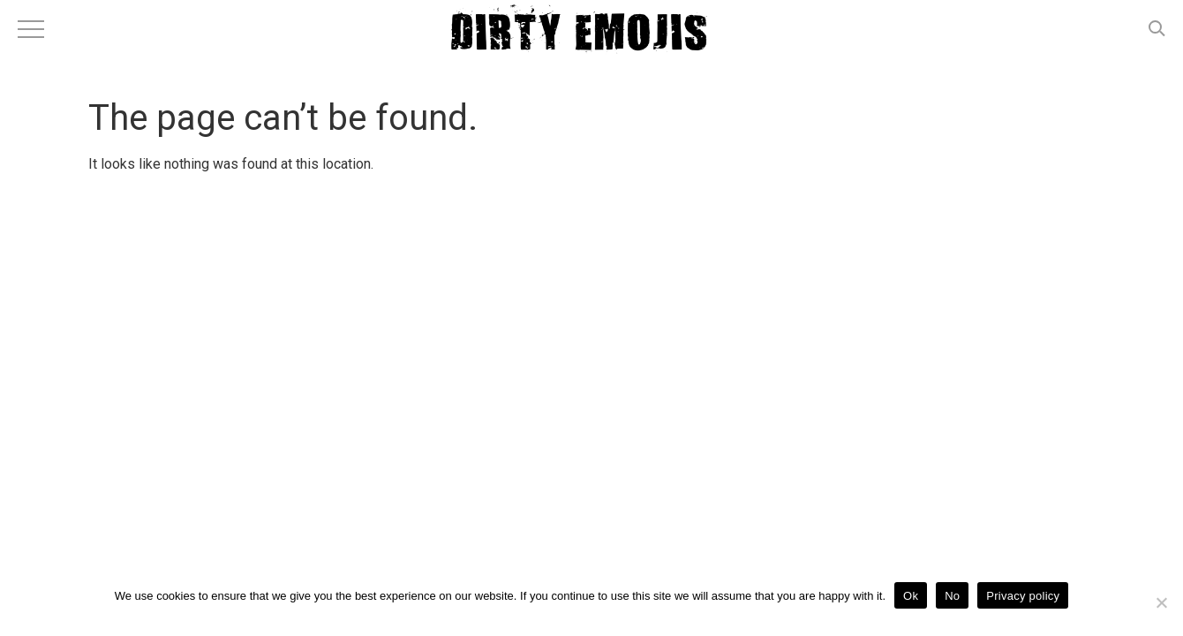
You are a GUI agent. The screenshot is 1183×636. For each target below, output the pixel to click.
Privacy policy (1022, 595)
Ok (910, 595)
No (952, 595)
